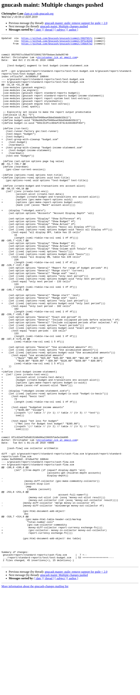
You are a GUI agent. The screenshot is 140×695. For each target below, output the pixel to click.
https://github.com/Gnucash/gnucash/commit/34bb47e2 (56, 45)
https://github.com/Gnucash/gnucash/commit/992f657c (56, 38)
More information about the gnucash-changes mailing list (34, 691)
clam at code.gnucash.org (38, 13)
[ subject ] (61, 29)
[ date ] (38, 29)
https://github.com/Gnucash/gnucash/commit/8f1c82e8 (56, 42)
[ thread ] (48, 29)
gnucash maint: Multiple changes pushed (64, 26)
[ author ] (72, 29)
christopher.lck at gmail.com (57, 61)
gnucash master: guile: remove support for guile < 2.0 (76, 23)
